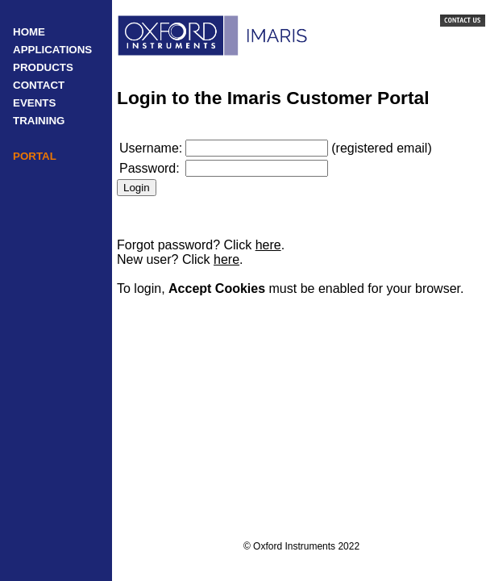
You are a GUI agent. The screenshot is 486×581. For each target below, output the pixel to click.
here (268, 245)
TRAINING (38, 121)
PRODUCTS (43, 67)
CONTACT (38, 85)
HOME (29, 32)
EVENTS (34, 103)
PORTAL (34, 156)
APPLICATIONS (52, 50)
